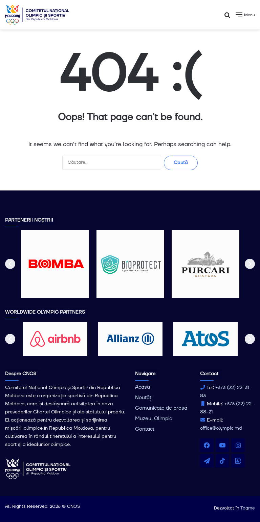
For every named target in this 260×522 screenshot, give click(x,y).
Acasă (142, 387)
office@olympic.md (221, 428)
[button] (10, 264)
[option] (55, 264)
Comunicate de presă (161, 408)
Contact (144, 429)
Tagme (247, 508)
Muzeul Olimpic (153, 418)
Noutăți (143, 397)
